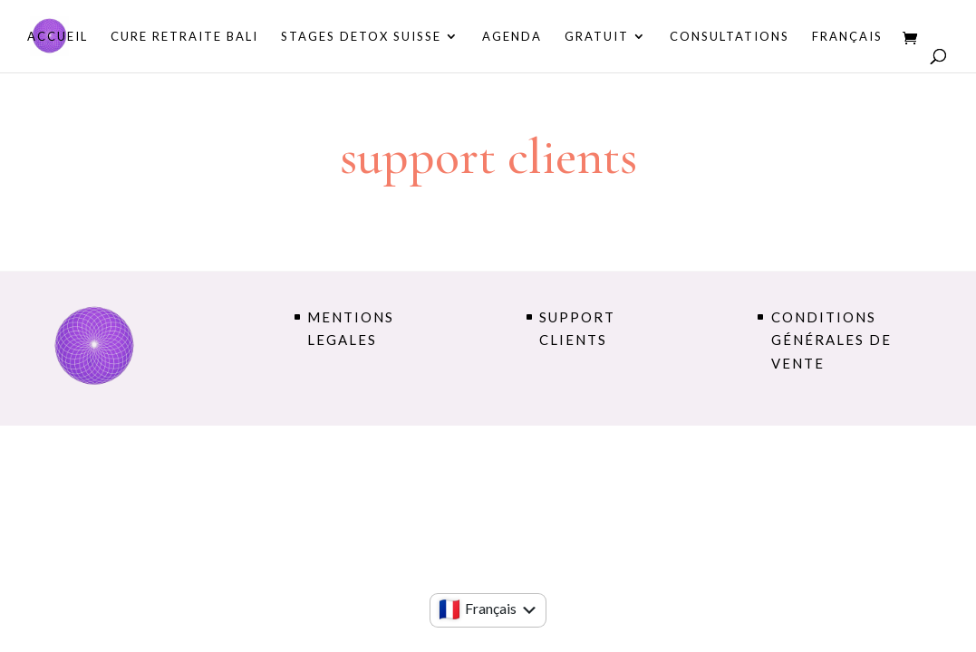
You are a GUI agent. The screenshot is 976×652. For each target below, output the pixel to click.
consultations (729, 36)
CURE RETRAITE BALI (184, 36)
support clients (577, 329)
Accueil (57, 36)
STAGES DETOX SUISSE (361, 36)
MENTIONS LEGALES (350, 329)
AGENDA (512, 36)
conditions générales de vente (831, 340)
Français (847, 36)
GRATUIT (597, 36)
